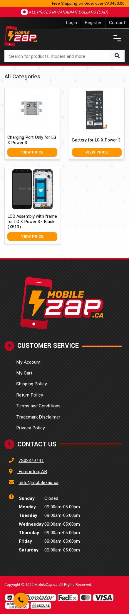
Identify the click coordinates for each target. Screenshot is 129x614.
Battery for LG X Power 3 (96, 140)
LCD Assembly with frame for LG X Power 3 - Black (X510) (32, 222)
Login (71, 22)
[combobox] (64, 56)
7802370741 (31, 460)
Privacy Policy (30, 428)
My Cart (24, 373)
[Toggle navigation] (117, 38)
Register (93, 22)
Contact (117, 22)
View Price (32, 152)
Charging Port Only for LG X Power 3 (31, 140)
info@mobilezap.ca (38, 482)
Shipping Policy (31, 384)
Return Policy (29, 395)
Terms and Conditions (38, 406)
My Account (28, 362)
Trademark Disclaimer (38, 417)
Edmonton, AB (32, 471)
